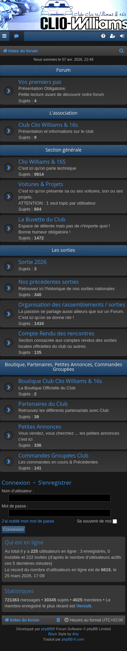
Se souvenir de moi (97, 521)
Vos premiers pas (39, 82)
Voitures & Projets (40, 184)
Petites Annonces (39, 426)
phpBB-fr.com (73, 639)
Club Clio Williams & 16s (48, 124)
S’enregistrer (55, 482)
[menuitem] (16, 36)
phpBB (46, 629)
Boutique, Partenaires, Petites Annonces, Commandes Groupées (63, 366)
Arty (75, 634)
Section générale (63, 150)
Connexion (16, 482)
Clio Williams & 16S (42, 161)
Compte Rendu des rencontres (56, 333)
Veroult (84, 605)
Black (52, 634)
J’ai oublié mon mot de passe (28, 521)
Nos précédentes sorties (48, 281)
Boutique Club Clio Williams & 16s (60, 381)
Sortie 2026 (32, 262)
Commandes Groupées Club (53, 455)
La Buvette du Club (42, 219)
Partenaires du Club (43, 404)
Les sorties (63, 250)
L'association (63, 113)
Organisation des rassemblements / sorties (71, 304)
